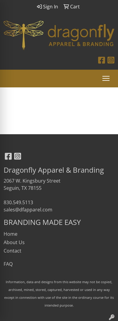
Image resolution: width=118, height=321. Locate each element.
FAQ (8, 264)
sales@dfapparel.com (28, 209)
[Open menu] (106, 78)
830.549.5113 (18, 202)
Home (10, 234)
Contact (12, 250)
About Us (14, 242)
